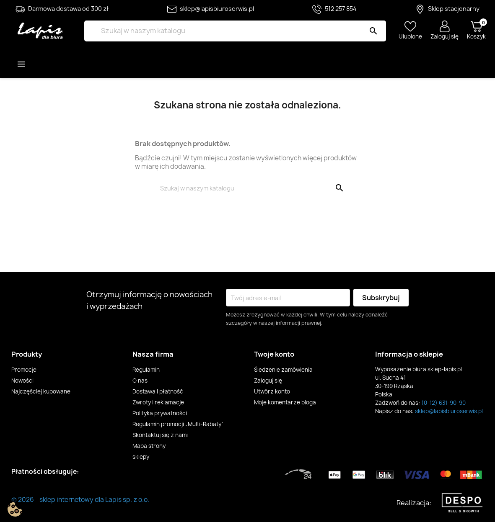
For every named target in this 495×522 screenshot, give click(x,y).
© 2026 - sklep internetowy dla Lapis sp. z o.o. (80, 499)
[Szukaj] (235, 31)
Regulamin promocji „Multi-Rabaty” (178, 424)
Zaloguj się (268, 380)
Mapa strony (149, 446)
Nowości (22, 380)
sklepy (140, 456)
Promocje (23, 369)
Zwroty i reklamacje (158, 402)
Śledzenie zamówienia (283, 369)
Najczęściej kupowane (40, 391)
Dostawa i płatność (157, 391)
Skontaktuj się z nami (160, 435)
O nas (140, 380)
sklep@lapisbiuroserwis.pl (449, 411)
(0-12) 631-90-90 (443, 402)
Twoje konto (274, 354)
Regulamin (146, 369)
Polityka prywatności (159, 413)
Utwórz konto (272, 391)
